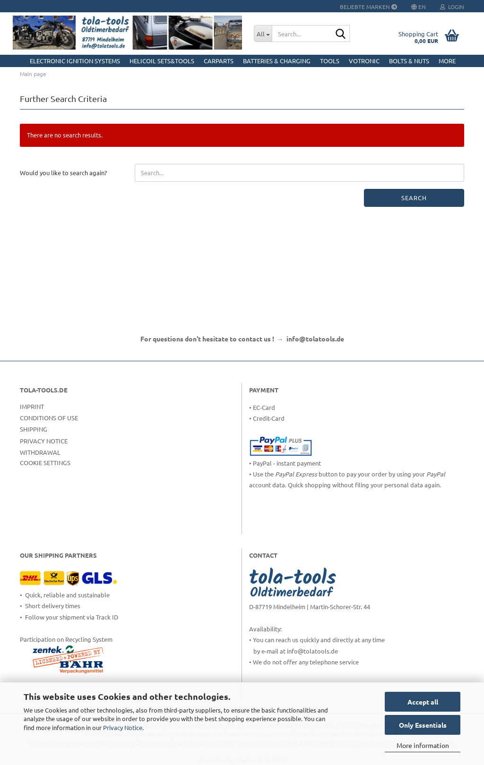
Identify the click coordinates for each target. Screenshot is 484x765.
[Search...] (263, 33)
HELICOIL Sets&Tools (162, 61)
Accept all (422, 701)
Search (414, 198)
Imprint (32, 406)
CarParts (218, 61)
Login (452, 6)
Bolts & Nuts (409, 61)
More (447, 61)
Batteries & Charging (277, 61)
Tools (329, 61)
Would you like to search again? (63, 173)
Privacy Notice (122, 727)
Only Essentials (423, 725)
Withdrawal (40, 452)
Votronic (364, 61)
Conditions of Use (49, 418)
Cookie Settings (45, 463)
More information (423, 745)
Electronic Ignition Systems (75, 61)
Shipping (33, 429)
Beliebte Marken (368, 6)
